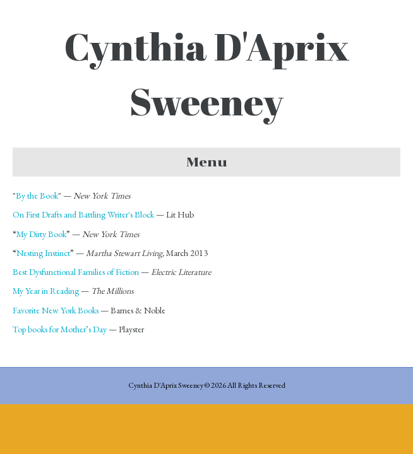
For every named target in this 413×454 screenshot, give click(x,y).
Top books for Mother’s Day (60, 329)
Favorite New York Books (56, 310)
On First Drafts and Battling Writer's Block (83, 214)
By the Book (37, 195)
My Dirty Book (41, 234)
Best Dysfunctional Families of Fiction (76, 271)
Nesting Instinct (43, 253)
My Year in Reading (46, 290)
